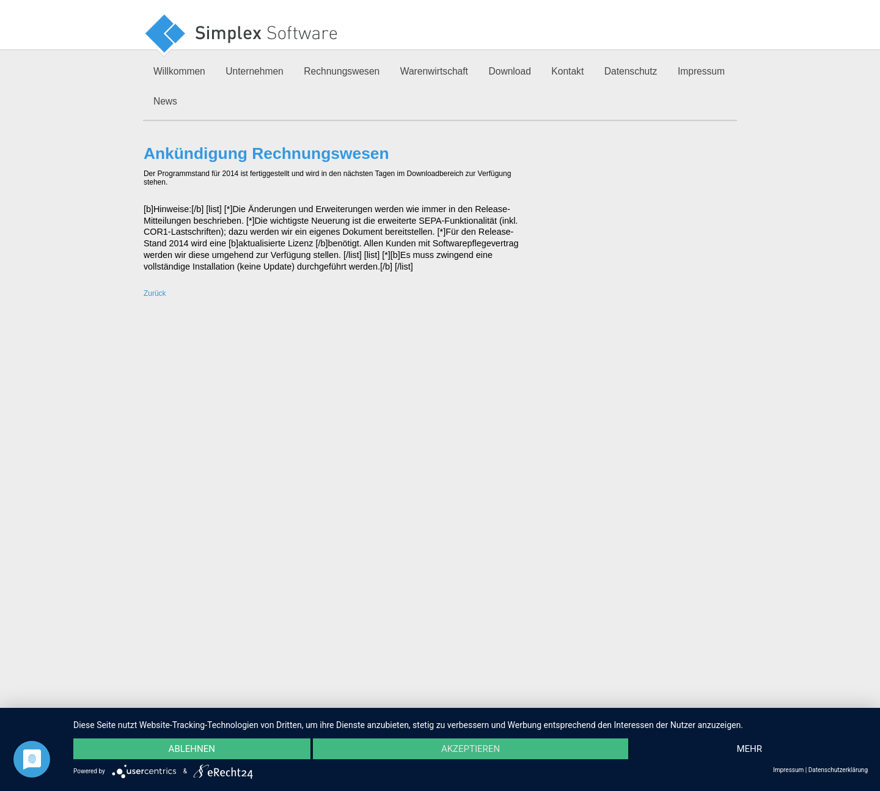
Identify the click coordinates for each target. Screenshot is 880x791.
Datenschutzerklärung (838, 770)
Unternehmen (254, 71)
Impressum (701, 71)
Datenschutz (631, 71)
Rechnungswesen (342, 71)
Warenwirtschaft (434, 71)
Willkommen (179, 71)
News (165, 101)
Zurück (155, 293)
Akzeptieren (470, 748)
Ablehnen (192, 748)
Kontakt (567, 71)
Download (509, 71)
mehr (749, 748)
